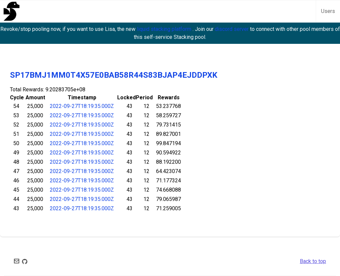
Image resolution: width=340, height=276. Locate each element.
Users (328, 11)
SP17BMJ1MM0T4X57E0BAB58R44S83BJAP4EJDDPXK (113, 75)
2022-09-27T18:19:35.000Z (82, 106)
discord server (232, 29)
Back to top (313, 261)
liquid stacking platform (165, 29)
